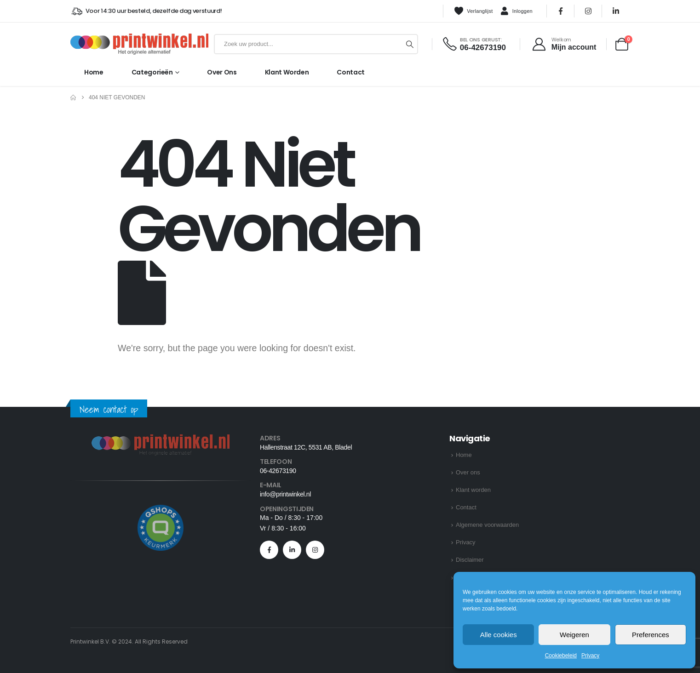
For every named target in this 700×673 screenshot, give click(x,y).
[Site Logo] (139, 44)
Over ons (221, 72)
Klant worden (287, 72)
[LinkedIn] (615, 11)
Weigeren (574, 635)
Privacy (590, 655)
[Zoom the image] (161, 439)
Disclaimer (470, 559)
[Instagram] (588, 11)
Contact (351, 72)
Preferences (650, 635)
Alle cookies (498, 635)
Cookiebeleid (561, 655)
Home (93, 72)
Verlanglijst (473, 11)
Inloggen (516, 11)
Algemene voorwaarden (487, 524)
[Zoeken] (410, 44)
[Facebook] (560, 11)
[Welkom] (563, 44)
